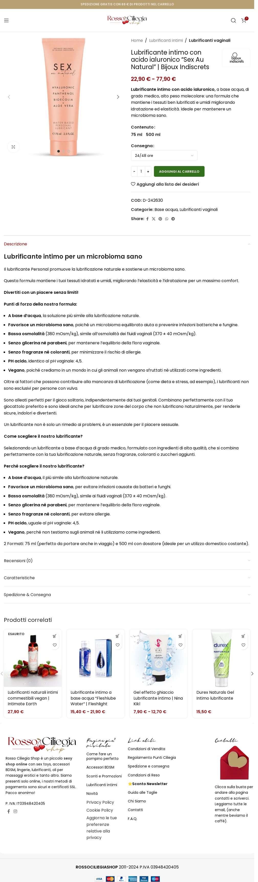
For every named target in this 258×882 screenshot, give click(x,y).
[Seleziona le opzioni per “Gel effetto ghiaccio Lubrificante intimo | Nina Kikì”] (180, 636)
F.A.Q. (132, 818)
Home (137, 40)
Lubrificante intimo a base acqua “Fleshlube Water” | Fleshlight (93, 698)
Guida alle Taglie (142, 792)
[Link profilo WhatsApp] (167, 219)
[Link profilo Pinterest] (160, 219)
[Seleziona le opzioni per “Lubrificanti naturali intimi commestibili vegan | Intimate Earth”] (54, 636)
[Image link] (42, 745)
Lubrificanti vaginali (209, 40)
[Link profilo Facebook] (147, 219)
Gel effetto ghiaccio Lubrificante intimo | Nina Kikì (158, 698)
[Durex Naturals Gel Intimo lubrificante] (221, 658)
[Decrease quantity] (134, 171)
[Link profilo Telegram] (173, 219)
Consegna (142, 146)
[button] (9, 97)
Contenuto (142, 127)
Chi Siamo (137, 801)
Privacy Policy (100, 802)
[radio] (136, 134)
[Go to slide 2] (63, 151)
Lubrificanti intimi (166, 40)
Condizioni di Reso (144, 775)
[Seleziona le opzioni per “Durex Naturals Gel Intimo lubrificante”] (243, 636)
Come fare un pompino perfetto (102, 756)
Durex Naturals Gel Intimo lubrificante (215, 695)
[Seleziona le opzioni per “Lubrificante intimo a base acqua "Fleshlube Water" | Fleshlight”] (117, 636)
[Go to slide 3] (69, 151)
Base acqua (166, 209)
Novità (92, 793)
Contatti (135, 809)
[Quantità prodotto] (141, 171)
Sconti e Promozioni (104, 776)
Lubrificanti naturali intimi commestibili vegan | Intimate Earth (33, 698)
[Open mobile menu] (6, 20)
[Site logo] (127, 20)
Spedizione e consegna (148, 766)
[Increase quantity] (148, 171)
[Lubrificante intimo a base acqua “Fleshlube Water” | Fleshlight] (96, 658)
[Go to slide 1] (58, 151)
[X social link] (153, 219)
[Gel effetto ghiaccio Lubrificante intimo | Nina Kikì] (158, 658)
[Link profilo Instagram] (15, 811)
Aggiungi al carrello (179, 171)
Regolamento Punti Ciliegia (152, 757)
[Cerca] (233, 20)
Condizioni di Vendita (146, 748)
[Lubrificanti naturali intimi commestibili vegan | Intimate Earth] (33, 658)
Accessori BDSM (100, 767)
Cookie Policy (99, 810)
